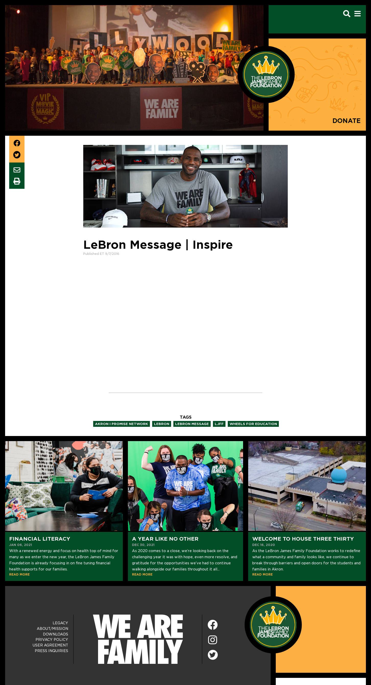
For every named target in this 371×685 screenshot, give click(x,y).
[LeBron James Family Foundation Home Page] (273, 624)
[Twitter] (213, 654)
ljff (219, 424)
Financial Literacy (39, 539)
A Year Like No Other (165, 539)
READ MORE (19, 574)
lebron (161, 424)
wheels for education (253, 424)
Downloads (55, 634)
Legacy (60, 623)
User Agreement (50, 645)
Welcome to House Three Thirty (303, 539)
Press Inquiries (51, 651)
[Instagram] (213, 640)
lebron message (192, 424)
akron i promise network (121, 424)
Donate (346, 120)
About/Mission (52, 629)
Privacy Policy (51, 640)
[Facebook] (213, 625)
